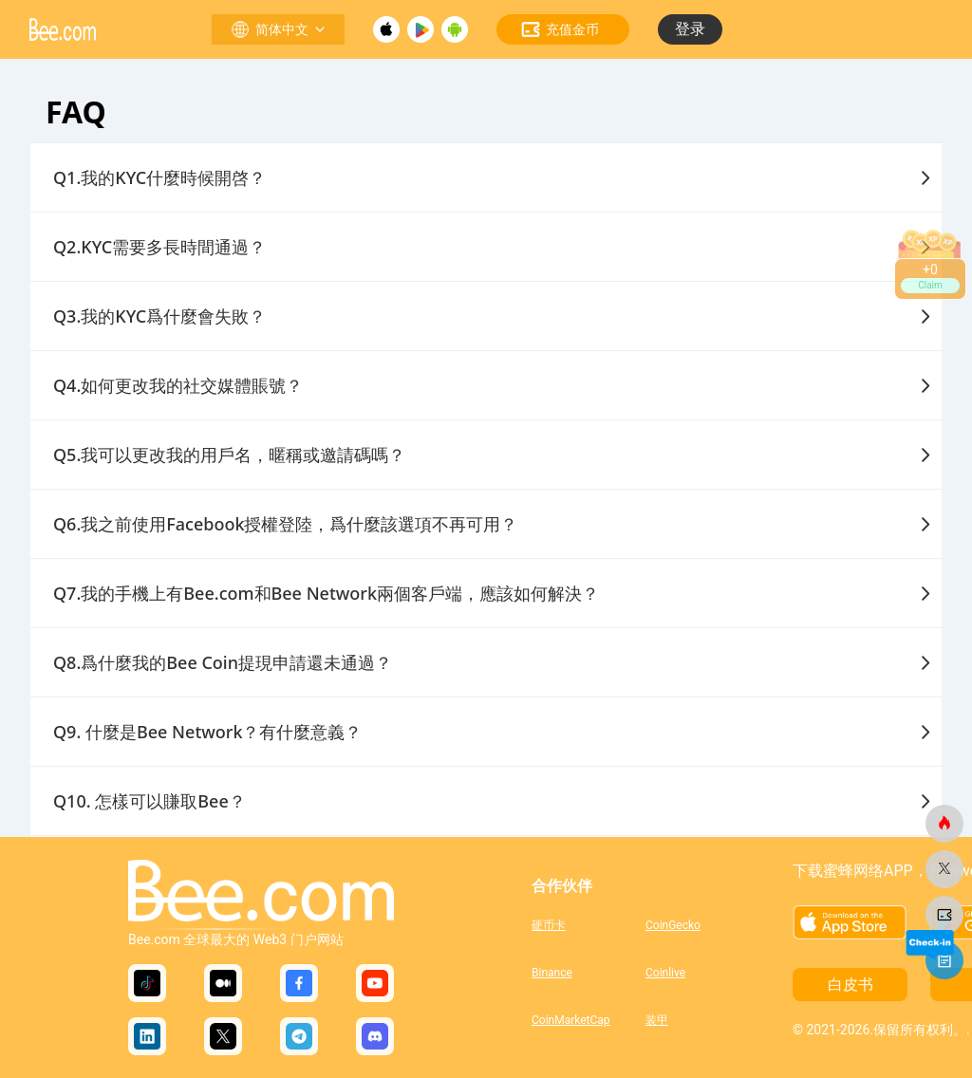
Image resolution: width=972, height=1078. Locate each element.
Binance (552, 972)
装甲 (656, 1020)
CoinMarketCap (571, 1020)
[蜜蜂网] (944, 824)
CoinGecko (673, 925)
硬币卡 (549, 925)
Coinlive (665, 972)
